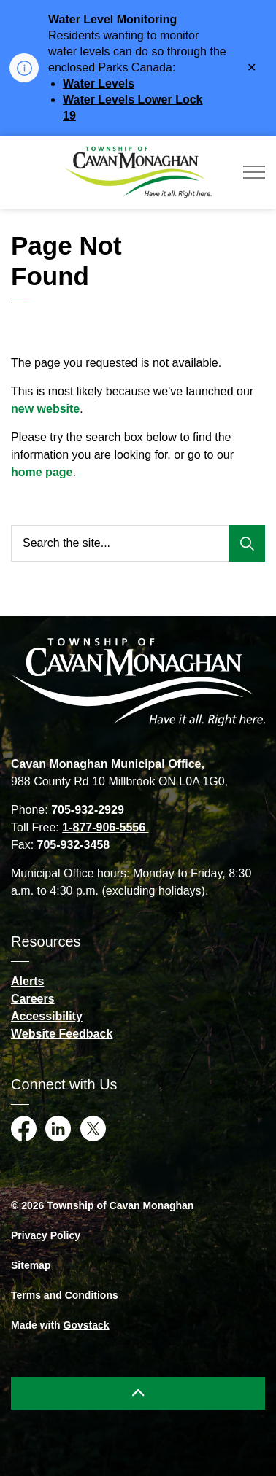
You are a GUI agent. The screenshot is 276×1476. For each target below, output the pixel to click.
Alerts (27, 981)
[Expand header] (254, 172)
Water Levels (98, 83)
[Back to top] (138, 1393)
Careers (33, 999)
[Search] (247, 543)
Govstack (87, 1325)
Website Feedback (61, 1034)
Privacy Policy (45, 1235)
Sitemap (30, 1265)
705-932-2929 (87, 810)
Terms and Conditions (64, 1295)
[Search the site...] (138, 543)
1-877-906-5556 (105, 827)
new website (45, 409)
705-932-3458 (73, 845)
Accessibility (47, 1016)
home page (41, 472)
